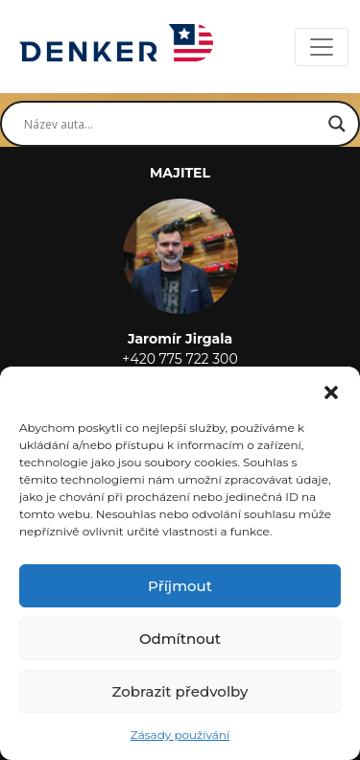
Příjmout (180, 586)
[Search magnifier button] (337, 123)
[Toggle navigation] (321, 47)
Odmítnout (180, 638)
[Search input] (171, 123)
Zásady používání (180, 734)
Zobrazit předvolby (180, 691)
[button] (331, 390)
